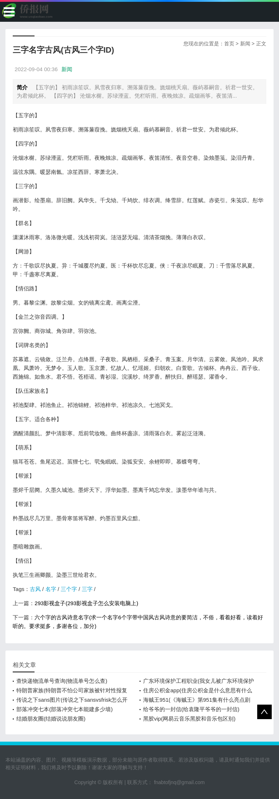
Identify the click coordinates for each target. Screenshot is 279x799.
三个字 (69, 589)
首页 (229, 43)
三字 (87, 589)
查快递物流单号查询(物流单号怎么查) (61, 681)
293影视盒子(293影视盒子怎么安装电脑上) (86, 603)
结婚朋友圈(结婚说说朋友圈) (50, 719)
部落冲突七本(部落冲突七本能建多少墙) (64, 709)
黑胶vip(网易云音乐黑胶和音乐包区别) (189, 719)
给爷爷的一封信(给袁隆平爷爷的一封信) (191, 709)
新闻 (245, 43)
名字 (50, 589)
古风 (35, 589)
